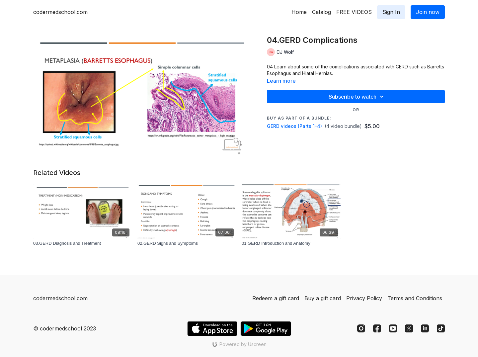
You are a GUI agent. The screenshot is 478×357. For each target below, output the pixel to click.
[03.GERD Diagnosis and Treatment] (82, 243)
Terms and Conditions (414, 298)
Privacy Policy (364, 298)
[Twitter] (409, 328)
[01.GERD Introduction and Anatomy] (291, 243)
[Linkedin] (425, 328)
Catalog (321, 12)
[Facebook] (377, 328)
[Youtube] (393, 328)
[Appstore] (212, 328)
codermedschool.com (60, 12)
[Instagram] (361, 328)
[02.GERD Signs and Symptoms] (186, 243)
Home (299, 12)
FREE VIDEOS (354, 12)
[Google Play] (265, 328)
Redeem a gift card (275, 298)
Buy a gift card (322, 298)
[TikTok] (441, 328)
